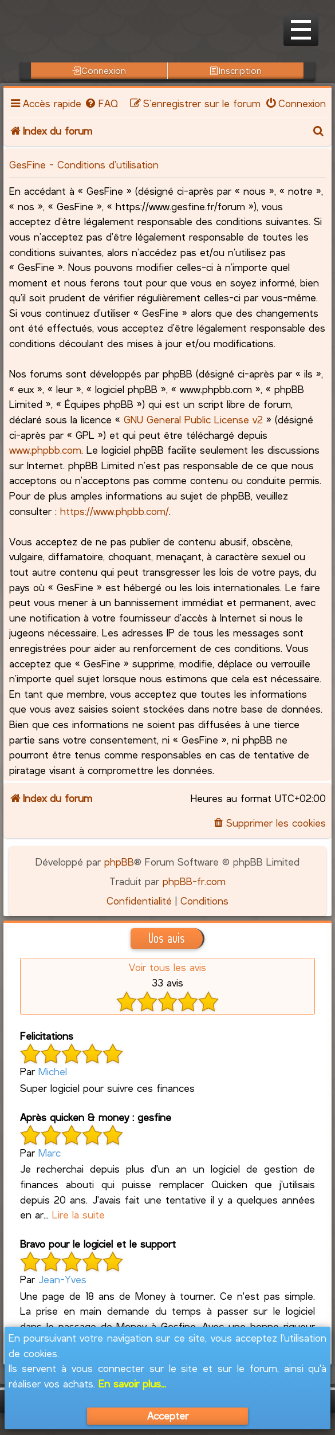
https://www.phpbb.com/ (114, 511)
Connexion (99, 70)
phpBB (119, 861)
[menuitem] (100, 103)
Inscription (236, 70)
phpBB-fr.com (194, 881)
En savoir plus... (132, 1383)
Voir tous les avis (167, 967)
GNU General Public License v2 (193, 419)
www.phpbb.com (45, 449)
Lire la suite (78, 1214)
